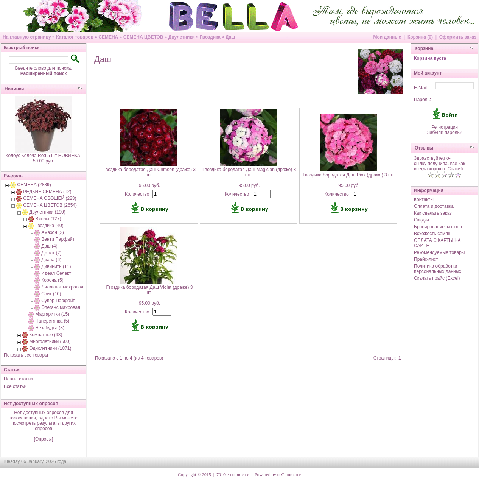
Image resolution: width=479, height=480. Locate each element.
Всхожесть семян (432, 233)
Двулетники (181, 37)
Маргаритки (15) (52, 314)
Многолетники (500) (49, 341)
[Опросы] (43, 439)
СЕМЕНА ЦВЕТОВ (143, 37)
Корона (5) (52, 280)
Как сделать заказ (433, 213)
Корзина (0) (420, 37)
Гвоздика (210, 37)
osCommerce (289, 474)
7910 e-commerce (232, 474)
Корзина (424, 48)
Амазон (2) (52, 232)
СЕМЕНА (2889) (34, 184)
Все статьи (15, 386)
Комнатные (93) (45, 334)
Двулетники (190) (47, 212)
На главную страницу (27, 37)
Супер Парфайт (58, 300)
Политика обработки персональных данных (437, 268)
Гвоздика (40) (49, 225)
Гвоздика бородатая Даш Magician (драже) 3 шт (249, 172)
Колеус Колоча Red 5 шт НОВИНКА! (44, 155)
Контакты (424, 199)
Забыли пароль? (444, 132)
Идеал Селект (56, 273)
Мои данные (387, 37)
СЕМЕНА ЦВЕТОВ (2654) (50, 205)
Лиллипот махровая (62, 287)
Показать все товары (26, 355)
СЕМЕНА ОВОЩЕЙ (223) (49, 198)
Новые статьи (18, 379)
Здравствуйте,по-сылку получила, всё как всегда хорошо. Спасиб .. (440, 163)
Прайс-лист (426, 259)
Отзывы (424, 148)
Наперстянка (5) (52, 321)
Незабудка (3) (49, 327)
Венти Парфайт (58, 239)
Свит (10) (51, 293)
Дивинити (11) (56, 266)
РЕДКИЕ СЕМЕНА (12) (47, 191)
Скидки (421, 220)
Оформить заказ (457, 37)
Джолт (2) (51, 253)
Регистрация (444, 127)
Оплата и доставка (434, 206)
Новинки (14, 89)
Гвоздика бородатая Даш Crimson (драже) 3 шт (149, 172)
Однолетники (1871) (50, 348)
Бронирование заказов (438, 226)
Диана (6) (51, 259)
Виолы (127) (48, 218)
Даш (230, 37)
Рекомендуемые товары (439, 252)
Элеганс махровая (60, 307)
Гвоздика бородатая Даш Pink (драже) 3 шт (348, 175)
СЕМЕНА (108, 37)
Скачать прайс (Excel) (437, 278)
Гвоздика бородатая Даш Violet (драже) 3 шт (149, 290)
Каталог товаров (74, 37)
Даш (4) (49, 246)
